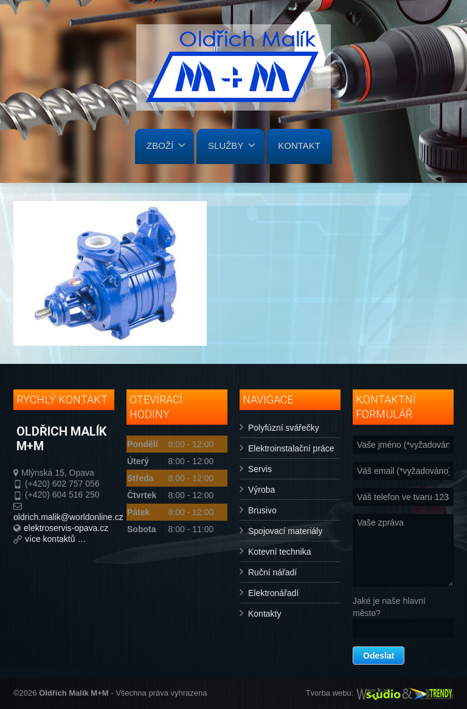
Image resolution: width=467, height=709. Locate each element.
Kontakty (264, 613)
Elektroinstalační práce (291, 448)
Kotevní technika (279, 552)
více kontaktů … (55, 539)
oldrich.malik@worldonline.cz (68, 517)
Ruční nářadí (272, 572)
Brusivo (262, 510)
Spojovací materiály (285, 531)
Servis (260, 469)
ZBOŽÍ (166, 145)
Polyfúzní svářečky (283, 428)
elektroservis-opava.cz (66, 528)
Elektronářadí (273, 593)
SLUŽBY (231, 145)
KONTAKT (299, 145)
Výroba (261, 490)
